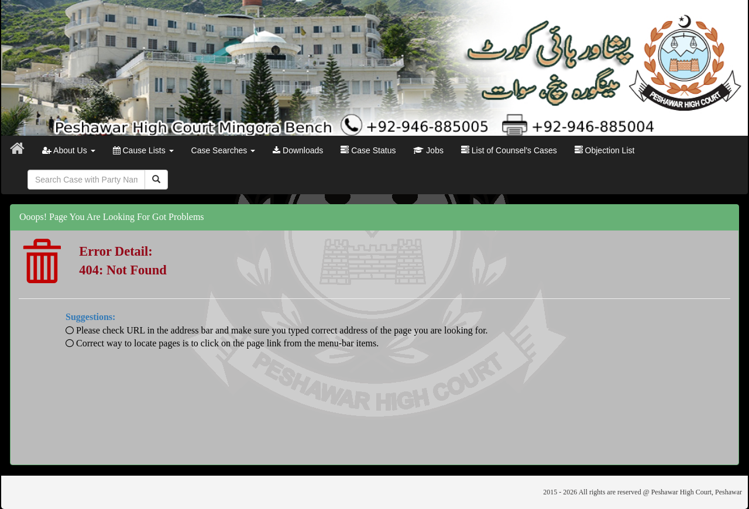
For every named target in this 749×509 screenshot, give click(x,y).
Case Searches (223, 150)
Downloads (298, 150)
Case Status (368, 150)
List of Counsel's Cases (509, 150)
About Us (68, 150)
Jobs (428, 150)
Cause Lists (143, 150)
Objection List (605, 150)
